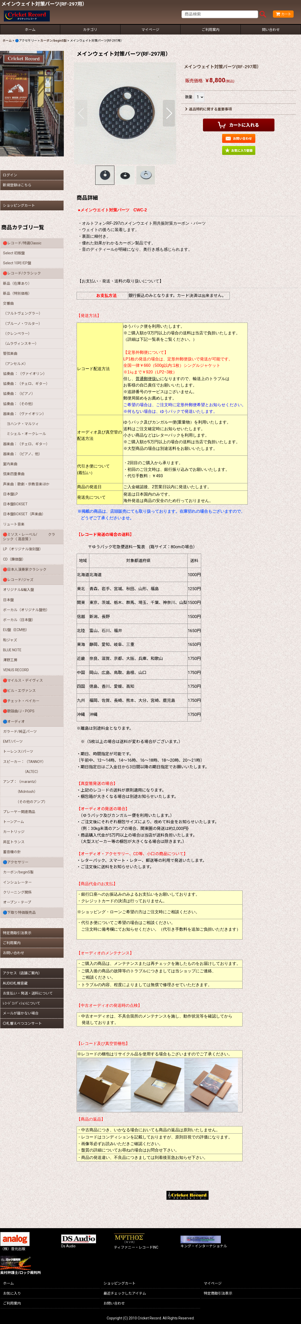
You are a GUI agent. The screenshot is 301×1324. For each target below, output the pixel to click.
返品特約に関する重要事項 (208, 109)
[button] (81, 113)
